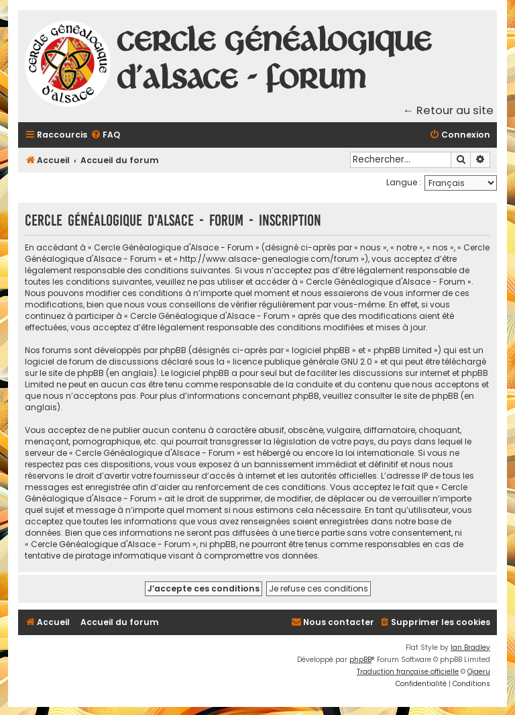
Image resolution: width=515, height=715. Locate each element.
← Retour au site (448, 110)
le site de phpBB (72, 373)
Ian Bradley (470, 647)
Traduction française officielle (408, 672)
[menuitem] (105, 135)
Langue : (403, 182)
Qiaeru (478, 672)
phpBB (360, 660)
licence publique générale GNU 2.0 (302, 361)
